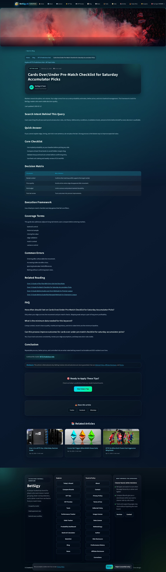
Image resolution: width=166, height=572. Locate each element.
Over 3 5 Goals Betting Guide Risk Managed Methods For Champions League (52, 295)
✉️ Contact (59, 4)
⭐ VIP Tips (69, 4)
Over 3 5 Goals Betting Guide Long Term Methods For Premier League (50, 291)
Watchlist (68, 539)
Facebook (82, 410)
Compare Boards (68, 489)
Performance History (98, 545)
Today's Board (68, 483)
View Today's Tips (83, 389)
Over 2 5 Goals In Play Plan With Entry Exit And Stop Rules (46, 283)
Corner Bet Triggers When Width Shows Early (82, 448)
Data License (97, 520)
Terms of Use (97, 502)
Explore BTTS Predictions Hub (35, 62)
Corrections (98, 557)
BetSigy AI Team (40, 86)
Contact (97, 489)
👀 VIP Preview (80, 4)
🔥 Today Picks (133, 4)
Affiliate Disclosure (110, 365)
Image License (97, 514)
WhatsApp (93, 410)
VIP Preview (68, 502)
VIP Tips (68, 496)
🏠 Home (41, 4)
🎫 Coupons (144, 4)
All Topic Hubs (50, 62)
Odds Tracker (68, 520)
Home (28, 58)
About (98, 483)
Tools (68, 508)
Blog (33, 58)
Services (119, 514)
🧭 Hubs (114, 4)
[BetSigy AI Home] (21, 4)
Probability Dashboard (68, 527)
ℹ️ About (50, 4)
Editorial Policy (99, 365)
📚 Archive (123, 4)
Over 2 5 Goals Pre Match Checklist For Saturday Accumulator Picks (49, 287)
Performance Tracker (68, 514)
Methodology (97, 527)
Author (97, 533)
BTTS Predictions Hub (44, 58)
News (68, 551)
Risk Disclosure (98, 539)
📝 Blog (89, 4)
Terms (122, 365)
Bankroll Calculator (68, 533)
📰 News (97, 4)
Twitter (72, 410)
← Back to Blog (30, 51)
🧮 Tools (106, 4)
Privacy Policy (97, 496)
